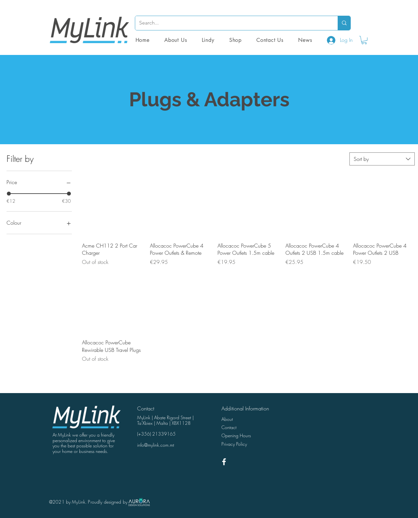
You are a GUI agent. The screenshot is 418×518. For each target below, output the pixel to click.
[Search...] (231, 23)
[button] (235, 40)
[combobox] (382, 158)
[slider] (9, 194)
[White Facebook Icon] (224, 461)
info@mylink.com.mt (155, 445)
